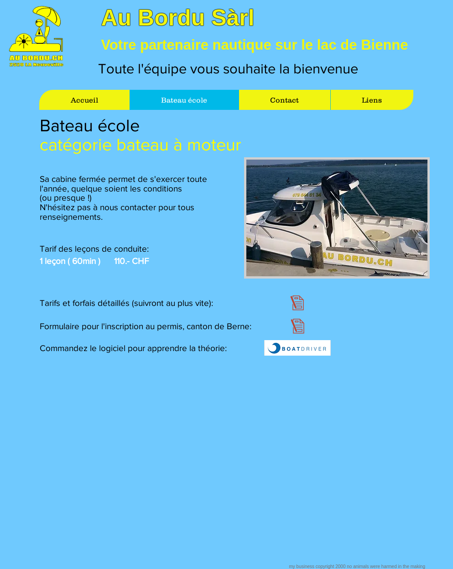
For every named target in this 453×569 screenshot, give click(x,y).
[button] (337, 218)
